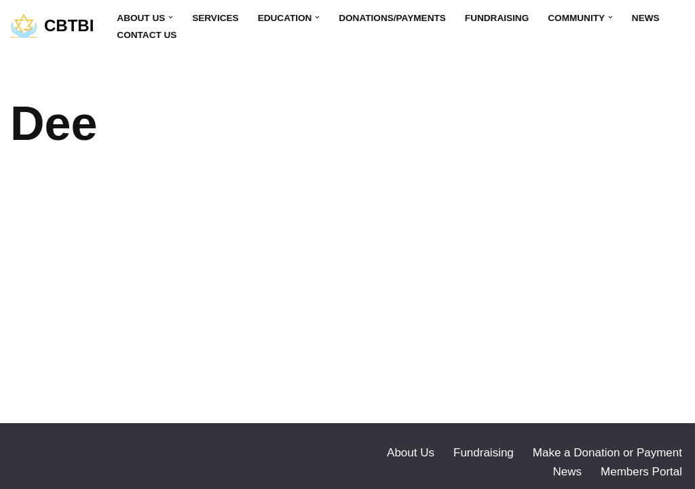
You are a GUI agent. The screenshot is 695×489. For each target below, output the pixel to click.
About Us (410, 452)
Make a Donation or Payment (607, 452)
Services (215, 18)
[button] (170, 17)
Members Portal (641, 471)
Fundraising (497, 18)
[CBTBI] (52, 26)
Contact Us (146, 35)
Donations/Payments (392, 18)
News (646, 18)
